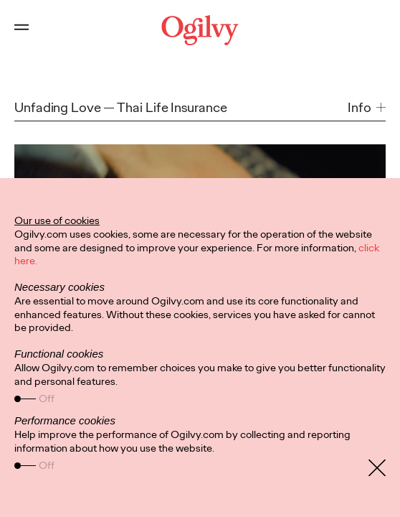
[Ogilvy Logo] (199, 30)
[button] (367, 107)
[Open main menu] (21, 30)
